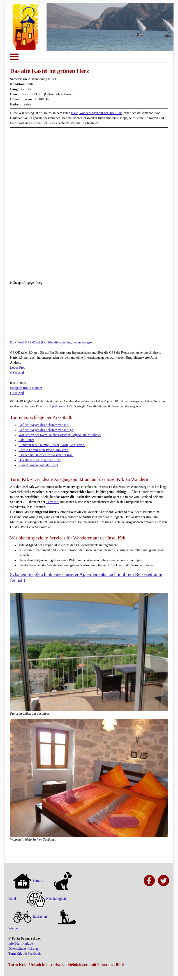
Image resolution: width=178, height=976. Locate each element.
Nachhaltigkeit (46, 899)
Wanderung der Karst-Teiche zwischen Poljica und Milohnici (60, 435)
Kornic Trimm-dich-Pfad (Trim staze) (44, 450)
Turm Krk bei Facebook (24, 954)
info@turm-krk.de (61, 406)
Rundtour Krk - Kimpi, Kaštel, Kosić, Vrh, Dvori (52, 445)
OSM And (17, 373)
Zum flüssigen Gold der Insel (38, 465)
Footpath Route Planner (26, 388)
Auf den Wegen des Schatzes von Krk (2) (46, 430)
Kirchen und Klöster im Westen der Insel (46, 455)
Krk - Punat (26, 440)
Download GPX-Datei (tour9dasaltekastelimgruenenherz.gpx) (52, 342)
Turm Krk (52, 502)
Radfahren (30, 917)
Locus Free (17, 368)
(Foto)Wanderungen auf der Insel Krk (96, 113)
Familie (28, 881)
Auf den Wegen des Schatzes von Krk (44, 425)
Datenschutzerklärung (23, 948)
